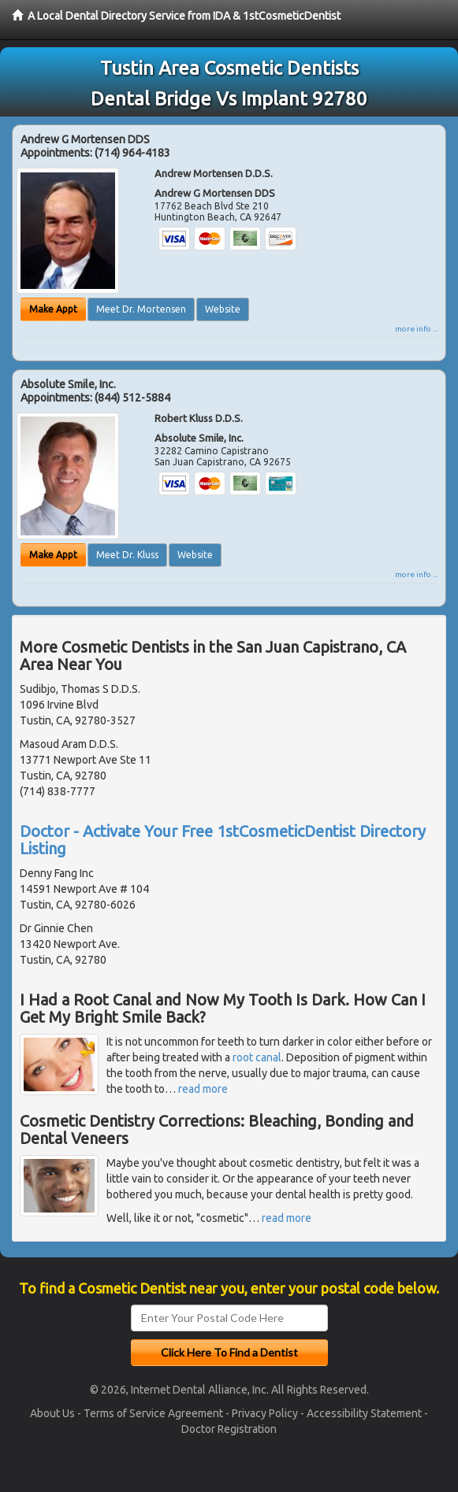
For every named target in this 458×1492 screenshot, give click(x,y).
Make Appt (53, 309)
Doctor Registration (229, 1429)
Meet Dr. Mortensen (141, 309)
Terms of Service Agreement (153, 1413)
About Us (52, 1413)
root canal (257, 1057)
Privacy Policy (265, 1413)
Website (222, 309)
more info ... (416, 328)
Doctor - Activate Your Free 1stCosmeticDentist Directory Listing (223, 839)
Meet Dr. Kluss (127, 555)
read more (203, 1089)
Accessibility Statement (364, 1413)
